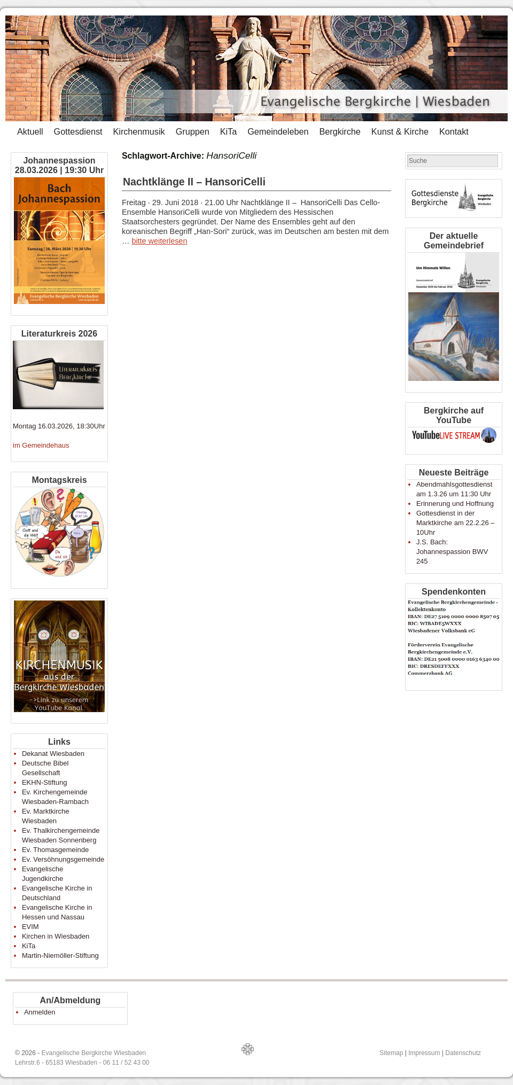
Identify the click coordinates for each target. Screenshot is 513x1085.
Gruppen (192, 131)
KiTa (228, 131)
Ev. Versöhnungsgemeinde (63, 859)
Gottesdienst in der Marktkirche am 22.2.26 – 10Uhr (455, 522)
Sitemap (391, 1053)
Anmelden (40, 1012)
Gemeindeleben (277, 131)
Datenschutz (463, 1053)
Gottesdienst (78, 131)
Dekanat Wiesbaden (53, 754)
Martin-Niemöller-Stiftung (60, 955)
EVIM (30, 927)
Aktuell (30, 131)
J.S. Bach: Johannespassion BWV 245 (452, 551)
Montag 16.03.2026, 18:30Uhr (59, 426)
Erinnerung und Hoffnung (455, 503)
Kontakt (454, 131)
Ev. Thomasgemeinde (55, 850)
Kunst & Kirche (400, 131)
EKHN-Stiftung (44, 782)
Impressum (424, 1053)
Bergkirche (339, 131)
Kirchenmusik (139, 131)
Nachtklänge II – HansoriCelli (194, 182)
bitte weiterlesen (159, 241)
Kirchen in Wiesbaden (55, 936)
